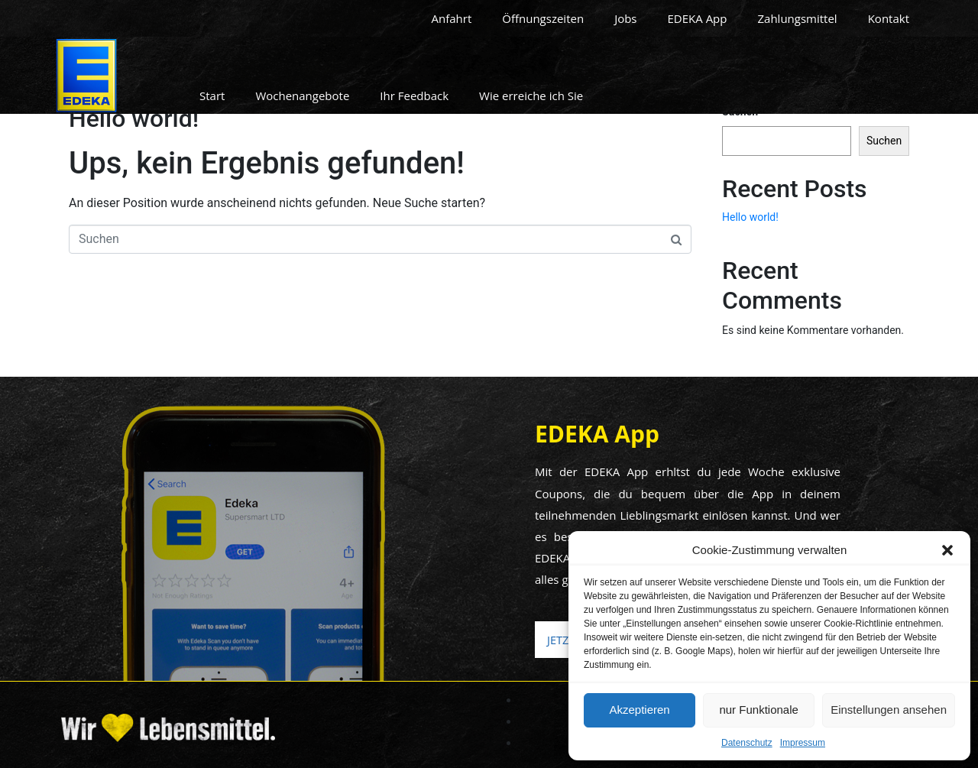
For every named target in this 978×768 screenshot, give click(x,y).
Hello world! (134, 118)
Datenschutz (746, 742)
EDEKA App (697, 18)
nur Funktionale (758, 709)
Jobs (625, 18)
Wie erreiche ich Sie (531, 95)
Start (212, 95)
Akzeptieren (639, 709)
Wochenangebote (302, 95)
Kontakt (888, 18)
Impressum (802, 742)
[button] (947, 550)
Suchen (884, 140)
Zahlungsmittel (797, 18)
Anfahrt (452, 18)
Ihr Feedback (414, 95)
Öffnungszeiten (543, 18)
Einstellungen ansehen (889, 709)
